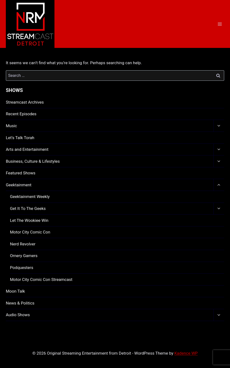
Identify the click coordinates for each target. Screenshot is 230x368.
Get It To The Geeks (28, 208)
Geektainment (18, 184)
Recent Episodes (21, 113)
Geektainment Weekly (30, 196)
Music (11, 125)
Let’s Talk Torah (20, 137)
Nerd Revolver (22, 244)
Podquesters (21, 267)
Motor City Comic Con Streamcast (41, 279)
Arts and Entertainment (27, 149)
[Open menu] (219, 24)
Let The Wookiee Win (29, 220)
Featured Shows (20, 173)
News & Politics (20, 303)
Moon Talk (15, 291)
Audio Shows (18, 314)
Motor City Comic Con (30, 232)
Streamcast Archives (25, 102)
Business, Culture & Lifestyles (33, 161)
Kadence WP (186, 353)
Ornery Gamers (23, 255)
